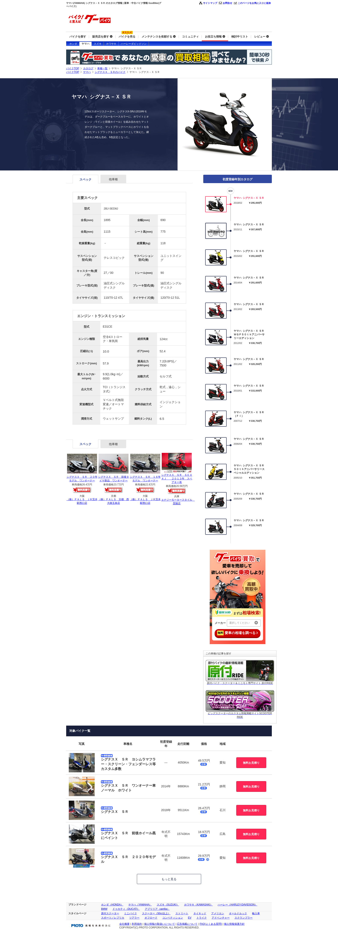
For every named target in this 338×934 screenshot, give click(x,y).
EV (189, 917)
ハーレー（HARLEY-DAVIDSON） (237, 904)
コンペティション (172, 917)
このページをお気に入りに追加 (254, 3)
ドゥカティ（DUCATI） (126, 908)
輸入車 (256, 913)
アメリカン (217, 913)
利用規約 (137, 923)
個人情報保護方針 (234, 923)
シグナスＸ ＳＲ (114, 811)
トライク (201, 917)
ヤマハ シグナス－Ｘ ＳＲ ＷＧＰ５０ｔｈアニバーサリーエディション (249, 334)
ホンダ (73, 43)
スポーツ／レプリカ (112, 917)
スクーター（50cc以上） (156, 913)
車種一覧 (102, 68)
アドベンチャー (221, 917)
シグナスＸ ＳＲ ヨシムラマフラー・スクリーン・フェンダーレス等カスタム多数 (128, 764)
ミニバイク (130, 913)
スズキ (98, 43)
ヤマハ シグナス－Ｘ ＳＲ (249, 197)
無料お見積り (251, 762)
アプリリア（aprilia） (157, 908)
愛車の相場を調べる (237, 633)
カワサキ (111, 43)
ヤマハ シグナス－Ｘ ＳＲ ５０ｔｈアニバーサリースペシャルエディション (249, 469)
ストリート (181, 913)
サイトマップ (210, 3)
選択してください (243, 622)
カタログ (88, 68)
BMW (104, 908)
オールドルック (238, 913)
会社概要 (124, 923)
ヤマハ (85, 43)
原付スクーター (110, 913)
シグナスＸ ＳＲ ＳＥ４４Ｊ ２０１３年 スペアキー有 (176, 478)
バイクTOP (72, 68)
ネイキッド (199, 913)
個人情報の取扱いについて (159, 923)
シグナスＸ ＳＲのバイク (110, 72)
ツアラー (134, 917)
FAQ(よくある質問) (211, 923)
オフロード (151, 917)
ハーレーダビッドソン (134, 43)
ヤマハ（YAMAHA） (140, 904)
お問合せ (227, 3)
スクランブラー (244, 917)
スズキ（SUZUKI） (168, 904)
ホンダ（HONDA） (112, 904)
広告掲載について (187, 923)
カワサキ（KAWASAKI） (198, 904)
